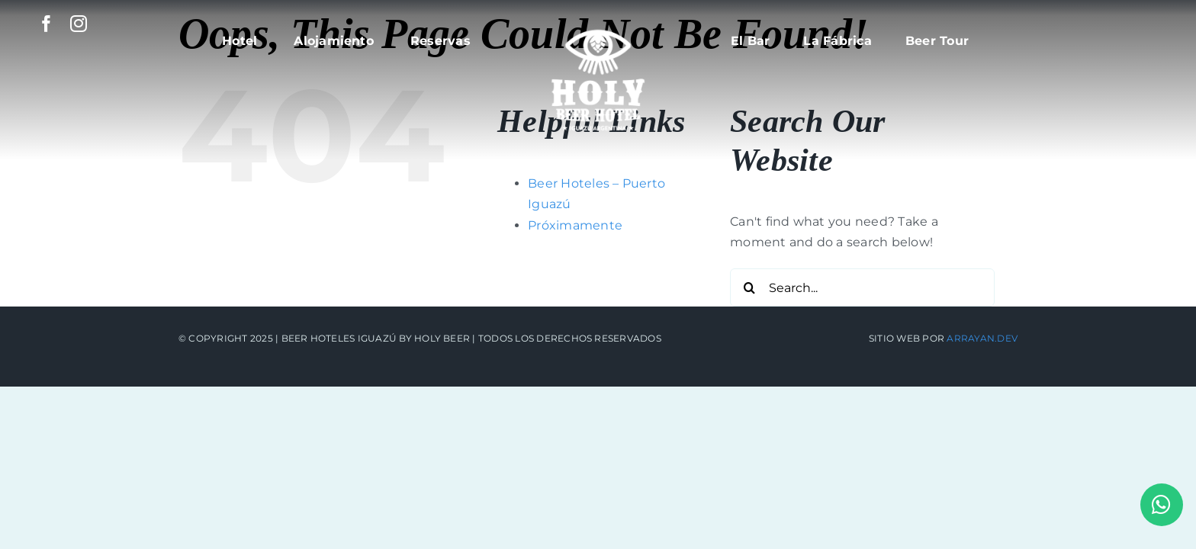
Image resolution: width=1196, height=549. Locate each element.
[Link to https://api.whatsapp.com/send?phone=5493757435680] (1161, 504)
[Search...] (862, 287)
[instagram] (78, 23)
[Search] (749, 287)
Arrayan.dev (982, 338)
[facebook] (46, 23)
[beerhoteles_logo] (598, 21)
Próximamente (575, 225)
